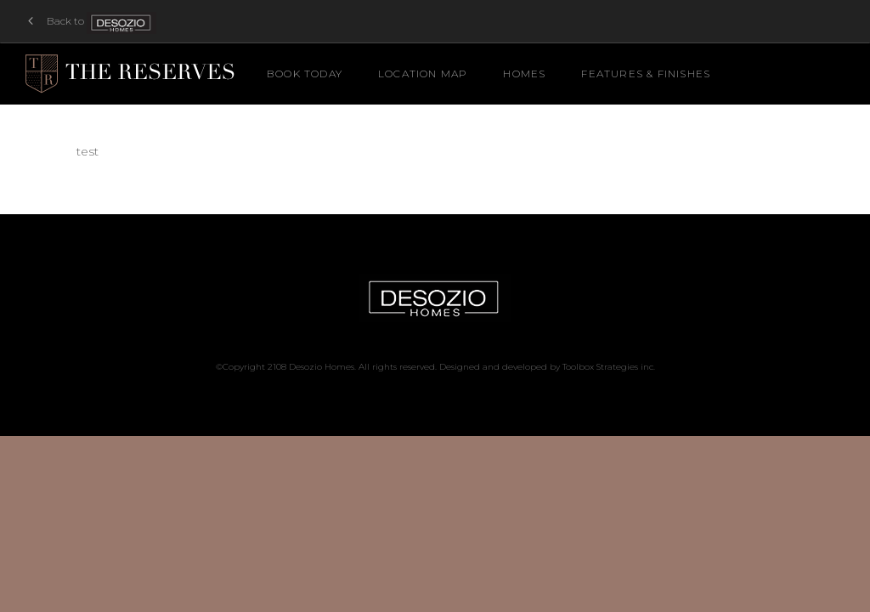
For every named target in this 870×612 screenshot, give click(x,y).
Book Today (304, 73)
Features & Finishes (645, 73)
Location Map (422, 73)
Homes (524, 73)
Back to (94, 21)
